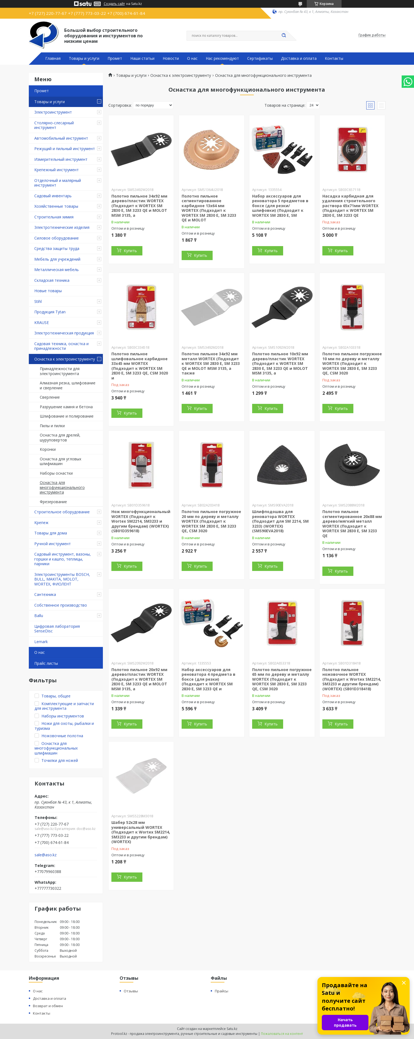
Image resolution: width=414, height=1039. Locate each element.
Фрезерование (53, 501)
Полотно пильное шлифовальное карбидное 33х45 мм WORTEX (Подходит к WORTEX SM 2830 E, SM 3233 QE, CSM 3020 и (139, 366)
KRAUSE (41, 322)
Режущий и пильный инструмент (64, 148)
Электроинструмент (53, 112)
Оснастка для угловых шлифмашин (60, 461)
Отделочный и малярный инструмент (57, 183)
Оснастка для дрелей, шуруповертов (60, 437)
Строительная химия (54, 216)
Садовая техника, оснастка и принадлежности (61, 346)
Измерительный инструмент (61, 159)
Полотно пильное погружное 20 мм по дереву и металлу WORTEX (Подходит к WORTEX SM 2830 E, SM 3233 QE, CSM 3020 (211, 521)
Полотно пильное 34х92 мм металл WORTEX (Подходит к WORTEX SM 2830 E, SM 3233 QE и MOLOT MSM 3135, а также (211, 363)
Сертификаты (260, 58)
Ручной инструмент (52, 543)
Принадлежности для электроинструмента (60, 371)
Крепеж (41, 522)
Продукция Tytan (50, 311)
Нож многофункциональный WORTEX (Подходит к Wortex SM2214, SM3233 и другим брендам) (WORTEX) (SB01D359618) (140, 521)
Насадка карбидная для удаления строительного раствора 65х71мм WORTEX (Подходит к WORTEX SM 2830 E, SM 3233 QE (350, 205)
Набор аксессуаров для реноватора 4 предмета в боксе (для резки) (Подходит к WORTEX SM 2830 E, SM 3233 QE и (208, 679)
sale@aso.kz (46, 854)
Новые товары (48, 290)
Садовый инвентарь (53, 195)
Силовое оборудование (56, 238)
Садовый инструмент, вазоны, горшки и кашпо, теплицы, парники (62, 558)
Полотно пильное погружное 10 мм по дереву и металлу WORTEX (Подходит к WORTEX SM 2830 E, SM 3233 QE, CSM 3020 (352, 363)
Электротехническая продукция (64, 333)
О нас (192, 58)
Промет (115, 58)
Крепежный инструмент (56, 169)
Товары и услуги (84, 58)
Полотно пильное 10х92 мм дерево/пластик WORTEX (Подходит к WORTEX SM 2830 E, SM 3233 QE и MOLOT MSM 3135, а (280, 363)
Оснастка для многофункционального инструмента (62, 487)
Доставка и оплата (299, 58)
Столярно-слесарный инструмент (54, 125)
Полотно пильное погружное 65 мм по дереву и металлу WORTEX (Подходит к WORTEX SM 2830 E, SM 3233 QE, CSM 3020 (282, 679)
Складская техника (51, 280)
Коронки (48, 449)
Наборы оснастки (56, 473)
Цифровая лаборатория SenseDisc (57, 629)
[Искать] (283, 36)
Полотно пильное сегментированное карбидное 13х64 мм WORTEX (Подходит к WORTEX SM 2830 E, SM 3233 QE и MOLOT (209, 208)
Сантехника (45, 594)
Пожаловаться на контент (282, 1033)
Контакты (334, 58)
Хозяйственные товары (56, 206)
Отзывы (131, 991)
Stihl (38, 301)
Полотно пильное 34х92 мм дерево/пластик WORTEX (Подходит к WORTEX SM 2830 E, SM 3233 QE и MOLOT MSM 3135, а (139, 205)
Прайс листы (46, 663)
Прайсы (221, 991)
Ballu (38, 615)
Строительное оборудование (62, 511)
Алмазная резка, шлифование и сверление (67, 385)
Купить (130, 250)
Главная (53, 58)
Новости (171, 58)
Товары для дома (50, 533)
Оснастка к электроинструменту (64, 359)
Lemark (41, 641)
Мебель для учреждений (57, 259)
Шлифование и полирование (67, 416)
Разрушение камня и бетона (66, 406)
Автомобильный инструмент (61, 138)
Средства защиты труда (56, 248)
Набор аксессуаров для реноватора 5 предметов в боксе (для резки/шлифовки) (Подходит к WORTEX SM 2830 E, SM (280, 205)
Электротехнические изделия (61, 227)
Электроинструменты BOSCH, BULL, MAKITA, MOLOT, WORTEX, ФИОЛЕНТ (62, 579)
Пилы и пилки (52, 425)
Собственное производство (60, 605)
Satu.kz (232, 1028)
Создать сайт (114, 4)
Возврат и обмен (48, 1005)
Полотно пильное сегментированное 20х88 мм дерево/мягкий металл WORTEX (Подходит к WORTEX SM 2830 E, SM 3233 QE (352, 523)
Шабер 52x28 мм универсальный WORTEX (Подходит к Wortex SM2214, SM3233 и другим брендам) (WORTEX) (140, 832)
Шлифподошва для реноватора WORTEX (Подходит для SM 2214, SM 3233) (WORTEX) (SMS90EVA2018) (280, 521)
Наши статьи (142, 58)
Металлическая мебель (56, 269)
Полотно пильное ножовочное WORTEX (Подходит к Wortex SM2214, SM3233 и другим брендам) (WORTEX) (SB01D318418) (351, 679)
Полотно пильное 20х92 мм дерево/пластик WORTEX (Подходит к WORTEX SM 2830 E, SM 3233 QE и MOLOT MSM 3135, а (139, 679)
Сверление (50, 397)
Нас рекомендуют (222, 58)
